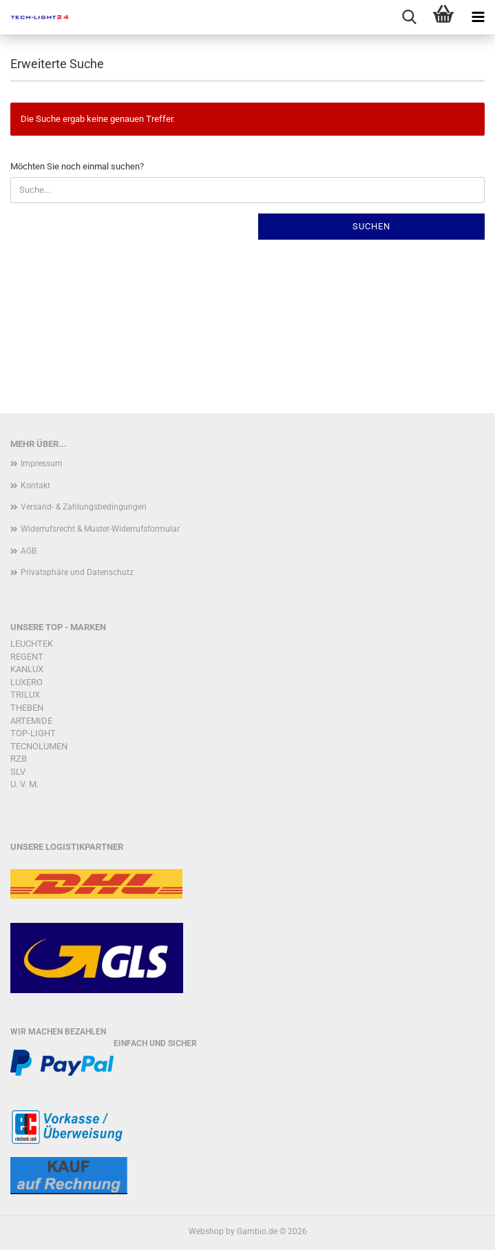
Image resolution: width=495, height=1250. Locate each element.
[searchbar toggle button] (409, 17)
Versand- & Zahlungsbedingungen (84, 507)
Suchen (371, 226)
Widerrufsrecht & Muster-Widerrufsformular (100, 529)
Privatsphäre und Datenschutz (77, 572)
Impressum (42, 463)
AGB (28, 551)
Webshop (206, 1231)
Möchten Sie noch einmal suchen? (77, 166)
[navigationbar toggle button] (478, 17)
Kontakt (35, 485)
